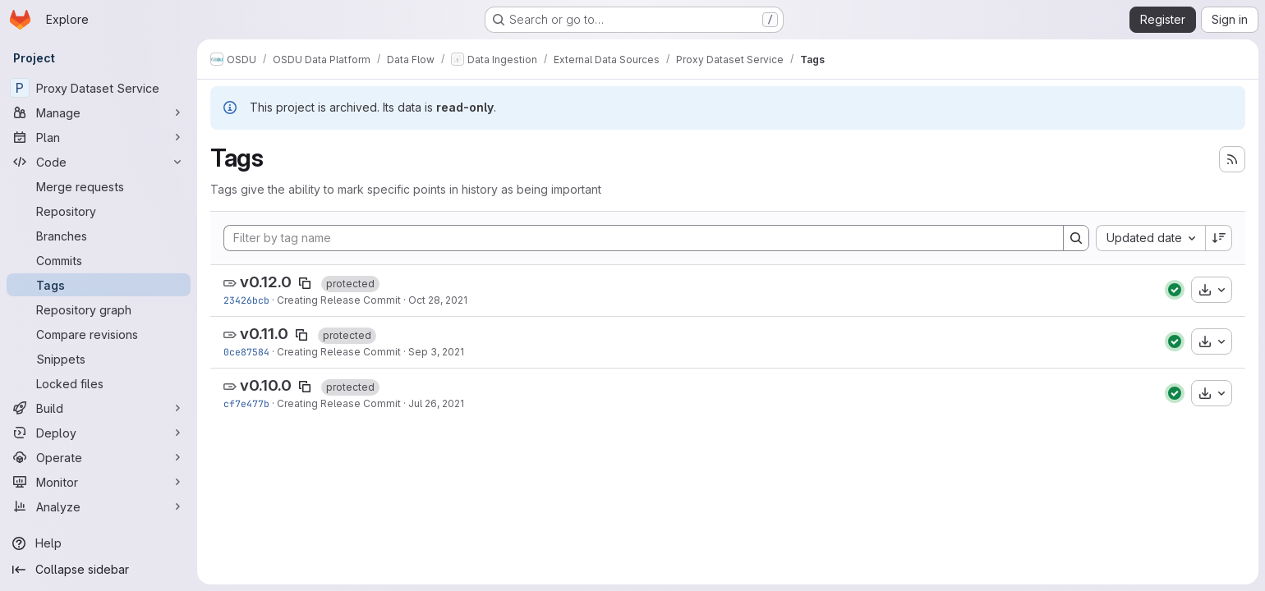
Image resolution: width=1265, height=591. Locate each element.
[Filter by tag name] (643, 238)
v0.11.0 (264, 333)
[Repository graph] (99, 309)
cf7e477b (246, 403)
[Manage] (99, 112)
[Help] (99, 543)
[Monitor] (99, 481)
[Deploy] (99, 432)
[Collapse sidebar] (99, 569)
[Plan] (99, 137)
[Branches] (99, 235)
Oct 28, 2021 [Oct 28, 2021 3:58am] (437, 300)
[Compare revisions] (99, 334)
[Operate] (99, 457)
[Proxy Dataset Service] (99, 87)
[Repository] (99, 210)
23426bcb (246, 300)
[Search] (1076, 238)
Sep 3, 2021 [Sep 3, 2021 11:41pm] (436, 352)
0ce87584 (246, 352)
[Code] (99, 161)
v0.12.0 (266, 282)
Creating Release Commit (339, 300)
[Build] (99, 407)
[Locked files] (99, 383)
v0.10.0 (266, 385)
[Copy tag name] (305, 283)
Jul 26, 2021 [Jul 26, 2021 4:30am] (436, 403)
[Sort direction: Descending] (1219, 238)
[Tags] (99, 284)
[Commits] (99, 260)
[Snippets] (99, 358)
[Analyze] (99, 506)
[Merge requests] (99, 186)
